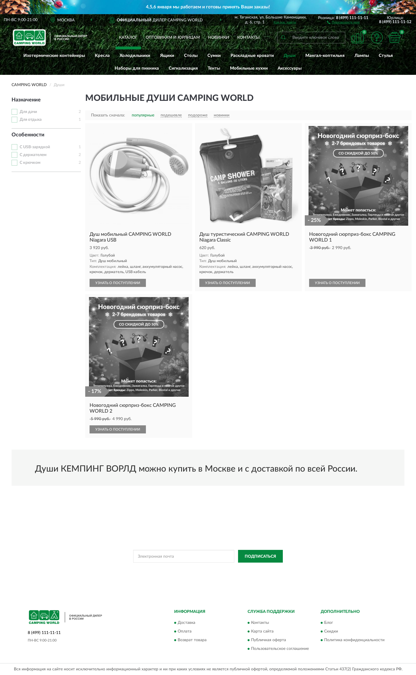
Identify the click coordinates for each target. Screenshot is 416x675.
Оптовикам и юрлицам (173, 38)
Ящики (167, 55)
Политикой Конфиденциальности (199, 569)
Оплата (185, 631)
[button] (343, 22)
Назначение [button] (26, 100)
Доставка (186, 623)
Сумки (214, 55)
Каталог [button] (128, 38)
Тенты (214, 68)
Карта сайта (262, 631)
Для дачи (28, 112)
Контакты (248, 38)
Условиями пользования (250, 569)
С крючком (30, 163)
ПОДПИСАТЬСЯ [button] (260, 557)
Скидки (331, 631)
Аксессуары (290, 68)
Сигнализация (183, 68)
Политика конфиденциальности (354, 640)
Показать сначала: (108, 115)
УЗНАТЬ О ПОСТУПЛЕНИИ (117, 283)
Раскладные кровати (252, 55)
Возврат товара (192, 640)
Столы (191, 55)
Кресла (102, 55)
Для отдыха (31, 120)
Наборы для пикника (137, 68)
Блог (328, 623)
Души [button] (290, 55)
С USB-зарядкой (35, 147)
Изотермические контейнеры (54, 55)
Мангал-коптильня (325, 55)
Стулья (386, 55)
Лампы (361, 55)
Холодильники (135, 55)
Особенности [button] (28, 135)
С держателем (33, 155)
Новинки (218, 38)
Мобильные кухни (249, 68)
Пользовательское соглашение (280, 649)
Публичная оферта (268, 640)
